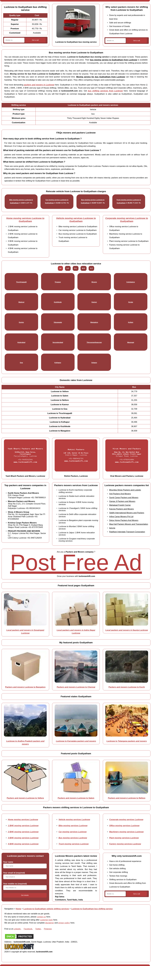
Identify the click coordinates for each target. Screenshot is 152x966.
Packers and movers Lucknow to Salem (76, 798)
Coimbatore (130, 282)
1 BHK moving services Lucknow (23, 825)
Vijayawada (58, 322)
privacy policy (64, 923)
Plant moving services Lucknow (124, 838)
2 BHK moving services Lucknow (23, 832)
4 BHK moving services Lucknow (23, 844)
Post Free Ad (76, 562)
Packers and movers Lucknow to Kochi (127, 687)
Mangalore (94, 322)
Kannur (94, 302)
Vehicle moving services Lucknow (74, 819)
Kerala (130, 302)
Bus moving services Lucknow (73, 838)
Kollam (130, 322)
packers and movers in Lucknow (39, 85)
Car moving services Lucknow (73, 832)
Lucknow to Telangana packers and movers (127, 741)
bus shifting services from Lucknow (105, 91)
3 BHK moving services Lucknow (23, 838)
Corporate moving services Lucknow (126, 819)
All (60, 268)
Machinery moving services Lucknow (126, 832)
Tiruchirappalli (21, 282)
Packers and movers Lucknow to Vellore (25, 798)
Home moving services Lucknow (23, 819)
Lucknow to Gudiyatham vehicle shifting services (46, 909)
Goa (21, 362)
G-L (75, 268)
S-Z (91, 268)
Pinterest (48, 929)
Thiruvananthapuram (94, 342)
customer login (46, 920)
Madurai (21, 302)
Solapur (94, 362)
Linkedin (17, 929)
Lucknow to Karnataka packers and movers (76, 741)
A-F (67, 268)
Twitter (38, 929)
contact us (41, 917)
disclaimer (49, 923)
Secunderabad (58, 342)
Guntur (21, 322)
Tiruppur (58, 282)
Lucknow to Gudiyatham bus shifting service (92, 909)
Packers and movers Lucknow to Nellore (126, 798)
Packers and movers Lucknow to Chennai (76, 687)
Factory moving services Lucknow (125, 844)
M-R (83, 268)
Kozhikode (58, 302)
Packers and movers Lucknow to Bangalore (25, 687)
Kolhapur (58, 362)
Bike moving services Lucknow (73, 825)
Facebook (28, 929)
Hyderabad (21, 342)
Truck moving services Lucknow (74, 844)
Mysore (94, 282)
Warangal (130, 342)
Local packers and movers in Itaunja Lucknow (126, 630)
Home (18, 909)
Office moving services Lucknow (124, 825)
